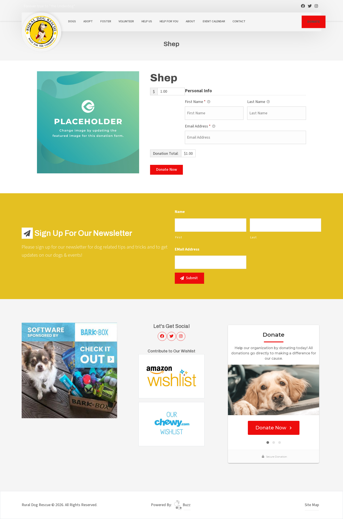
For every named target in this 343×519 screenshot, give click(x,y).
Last (253, 237)
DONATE (313, 21)
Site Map (312, 505)
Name (180, 211)
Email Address (200, 126)
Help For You (169, 21)
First (178, 237)
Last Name (258, 102)
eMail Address (187, 249)
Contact (239, 21)
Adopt (88, 21)
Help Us (147, 21)
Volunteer (126, 21)
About (190, 21)
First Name (197, 102)
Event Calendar (214, 21)
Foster (105, 21)
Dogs (72, 21)
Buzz (182, 505)
